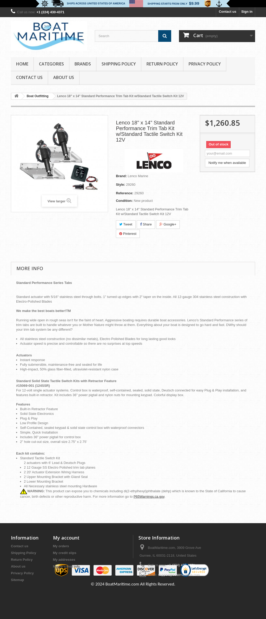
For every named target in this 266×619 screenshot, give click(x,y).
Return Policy (162, 64)
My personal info (66, 566)
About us (63, 77)
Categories (51, 64)
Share (146, 224)
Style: (120, 185)
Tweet (125, 224)
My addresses (64, 560)
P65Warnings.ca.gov (149, 496)
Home (22, 64)
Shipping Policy (119, 64)
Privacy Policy (205, 64)
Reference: (124, 193)
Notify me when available (227, 163)
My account (66, 538)
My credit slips (64, 553)
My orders (61, 546)
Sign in (246, 12)
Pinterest (127, 234)
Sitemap (17, 580)
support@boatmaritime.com (179, 575)
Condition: (124, 201)
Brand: (121, 176)
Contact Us (29, 77)
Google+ (167, 224)
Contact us (227, 12)
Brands (83, 64)
